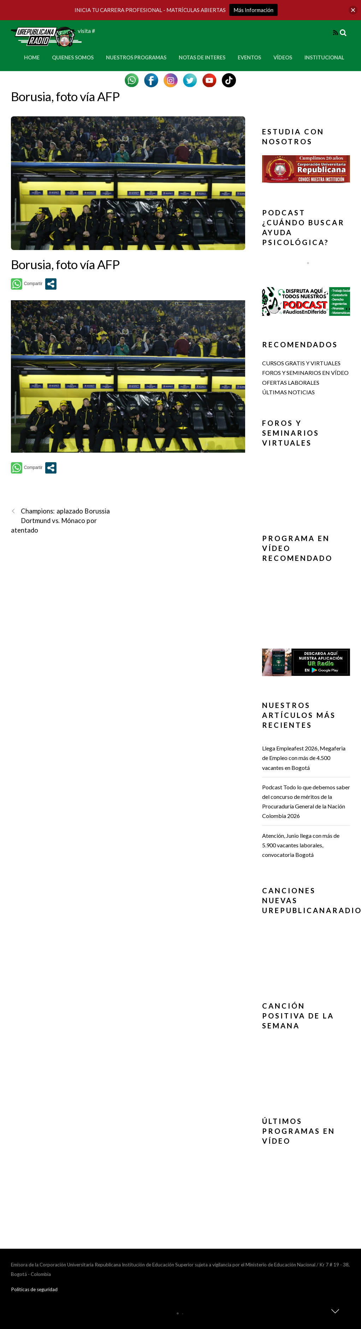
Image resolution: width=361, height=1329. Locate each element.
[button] (306, 169)
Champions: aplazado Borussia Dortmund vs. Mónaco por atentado (60, 520)
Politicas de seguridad (34, 1289)
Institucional (324, 57)
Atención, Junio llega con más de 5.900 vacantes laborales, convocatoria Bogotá (300, 845)
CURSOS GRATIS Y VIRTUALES (301, 363)
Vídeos (282, 57)
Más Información (253, 10)
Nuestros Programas (136, 57)
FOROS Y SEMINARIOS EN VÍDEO (305, 372)
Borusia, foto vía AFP (65, 96)
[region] (306, 171)
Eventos (249, 57)
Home (32, 57)
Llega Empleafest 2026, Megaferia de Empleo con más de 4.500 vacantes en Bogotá (303, 758)
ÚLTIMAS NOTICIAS (288, 392)
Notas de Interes (202, 57)
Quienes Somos (73, 57)
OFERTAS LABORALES (290, 382)
